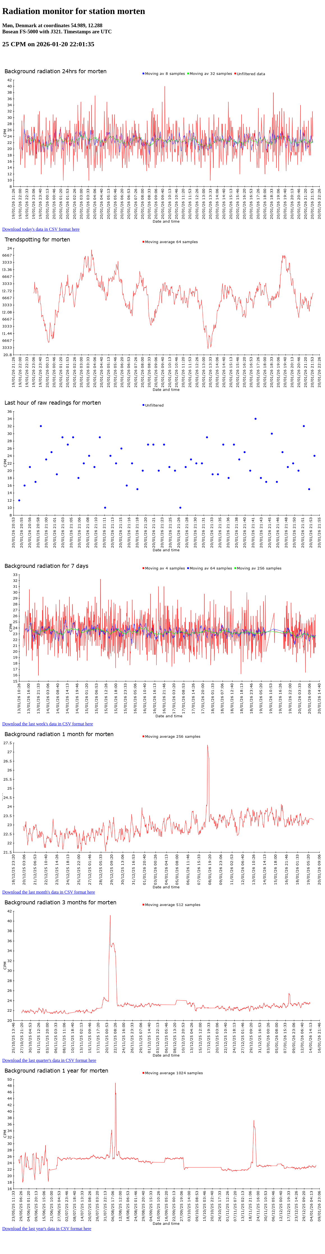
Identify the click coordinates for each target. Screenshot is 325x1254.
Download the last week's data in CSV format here (47, 723)
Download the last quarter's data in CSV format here (49, 1060)
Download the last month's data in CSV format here (48, 892)
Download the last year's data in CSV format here (46, 1228)
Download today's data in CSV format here (40, 229)
